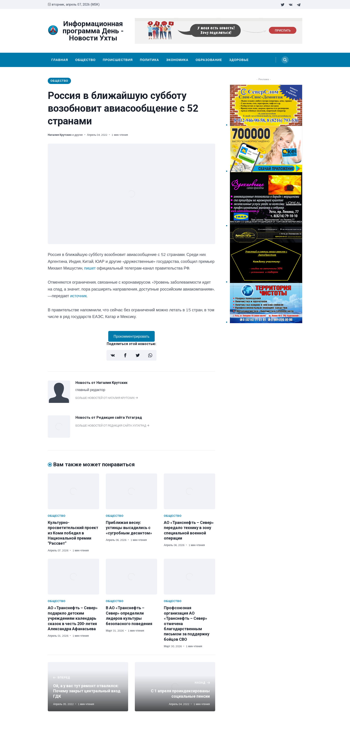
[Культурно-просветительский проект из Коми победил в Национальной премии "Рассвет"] (73, 491)
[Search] (285, 59)
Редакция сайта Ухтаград (119, 417)
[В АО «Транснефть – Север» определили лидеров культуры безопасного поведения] (131, 576)
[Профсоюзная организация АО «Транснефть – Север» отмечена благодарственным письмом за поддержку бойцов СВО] (189, 576)
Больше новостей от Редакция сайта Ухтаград (112, 425)
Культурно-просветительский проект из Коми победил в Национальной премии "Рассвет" (73, 533)
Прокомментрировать (132, 336)
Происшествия (118, 60)
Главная (59, 60)
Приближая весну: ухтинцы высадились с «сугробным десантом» (129, 527)
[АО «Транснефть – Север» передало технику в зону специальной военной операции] (189, 491)
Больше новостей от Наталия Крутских (106, 398)
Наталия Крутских (60, 134)
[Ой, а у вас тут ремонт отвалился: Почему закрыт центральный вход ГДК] (88, 686)
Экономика (177, 60)
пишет (90, 268)
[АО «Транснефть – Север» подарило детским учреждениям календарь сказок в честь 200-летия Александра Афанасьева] (73, 576)
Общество (85, 60)
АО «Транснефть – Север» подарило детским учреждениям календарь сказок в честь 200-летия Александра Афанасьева (73, 618)
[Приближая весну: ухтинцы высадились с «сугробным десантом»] (131, 491)
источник (78, 295)
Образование (209, 60)
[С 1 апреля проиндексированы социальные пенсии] (175, 686)
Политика (149, 60)
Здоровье (239, 60)
